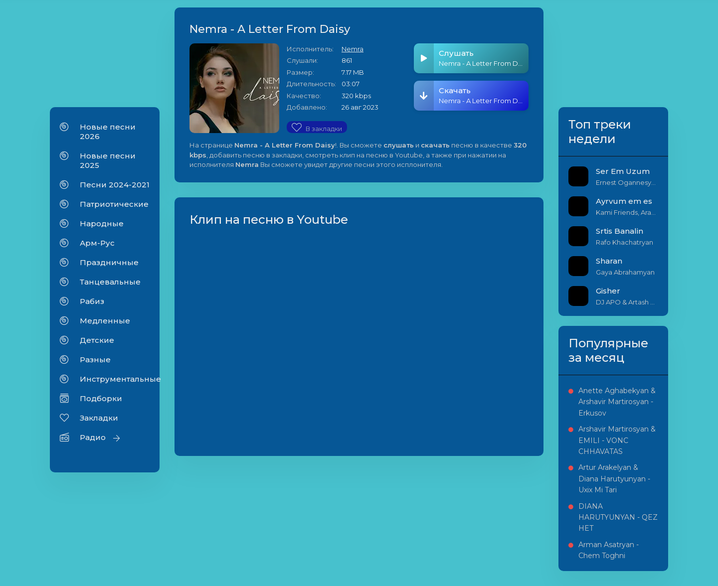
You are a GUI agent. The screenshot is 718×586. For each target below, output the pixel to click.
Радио (93, 437)
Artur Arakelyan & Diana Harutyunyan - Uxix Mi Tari (614, 478)
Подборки (101, 398)
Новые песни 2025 (108, 160)
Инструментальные (115, 379)
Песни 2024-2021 (115, 184)
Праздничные (109, 262)
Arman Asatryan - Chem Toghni (608, 550)
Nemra (352, 49)
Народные (102, 223)
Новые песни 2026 (108, 131)
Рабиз (92, 301)
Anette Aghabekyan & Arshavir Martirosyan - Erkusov (617, 402)
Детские (97, 340)
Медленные (105, 320)
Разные (95, 359)
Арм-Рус (97, 243)
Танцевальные (110, 282)
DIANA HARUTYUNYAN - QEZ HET (618, 517)
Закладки (99, 418)
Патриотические (114, 204)
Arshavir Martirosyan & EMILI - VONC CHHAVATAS (617, 440)
